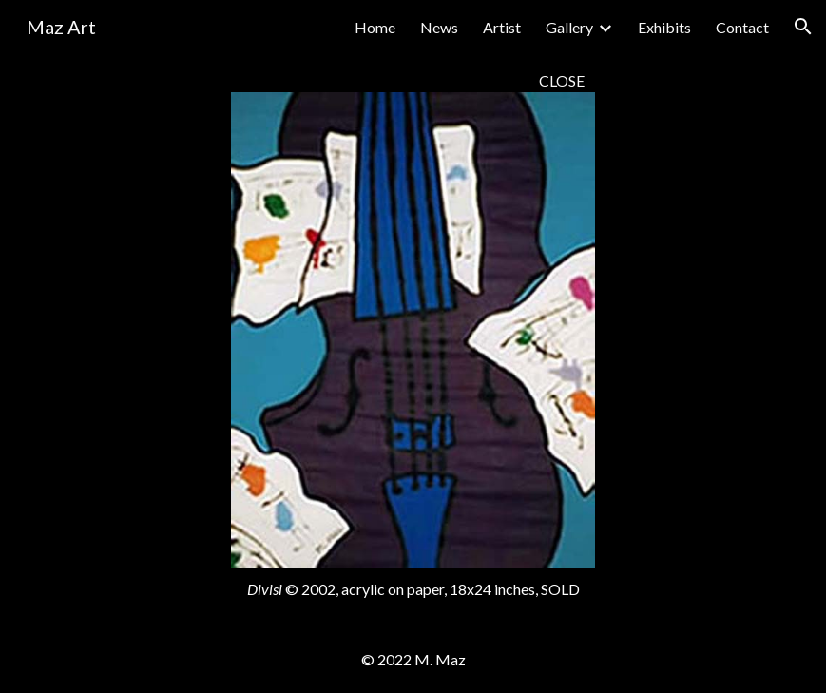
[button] (803, 26)
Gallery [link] (569, 27)
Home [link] (375, 27)
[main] (413, 80)
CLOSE (562, 80)
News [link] (439, 27)
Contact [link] (742, 27)
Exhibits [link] (664, 27)
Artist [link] (502, 27)
